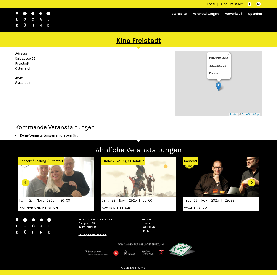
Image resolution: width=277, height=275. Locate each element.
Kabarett (190, 161)
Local (211, 4)
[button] (23, 181)
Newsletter (148, 223)
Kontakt (146, 219)
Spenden (255, 14)
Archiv (145, 230)
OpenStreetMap (250, 114)
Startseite (179, 14)
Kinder (107, 161)
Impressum (149, 226)
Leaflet (233, 114)
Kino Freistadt (231, 4)
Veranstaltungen (206, 14)
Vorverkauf (233, 14)
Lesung (40, 161)
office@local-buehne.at (93, 234)
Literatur (56, 161)
